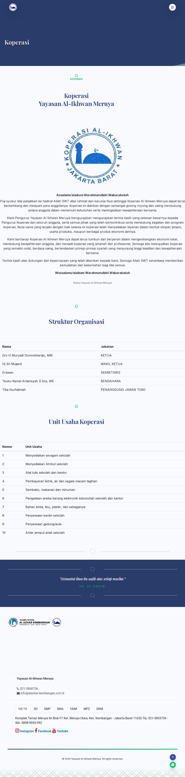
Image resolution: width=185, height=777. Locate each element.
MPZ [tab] (86, 709)
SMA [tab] (60, 709)
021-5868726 (27, 688)
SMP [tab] (47, 709)
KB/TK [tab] (22, 709)
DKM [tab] (99, 709)
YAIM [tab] (73, 709)
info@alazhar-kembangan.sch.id (40, 693)
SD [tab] (36, 709)
